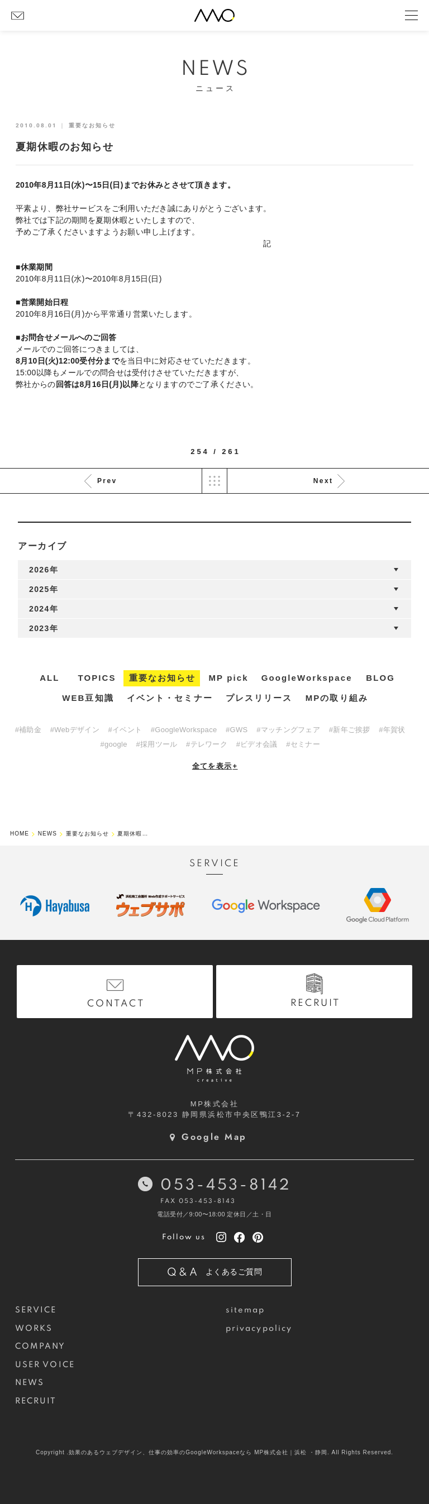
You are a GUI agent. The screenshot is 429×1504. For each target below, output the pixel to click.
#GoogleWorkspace (184, 729)
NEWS (29, 1383)
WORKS (34, 1329)
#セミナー (303, 744)
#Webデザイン (74, 729)
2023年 (43, 628)
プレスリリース (259, 698)
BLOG (380, 677)
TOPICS (97, 677)
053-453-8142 (225, 1185)
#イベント (125, 729)
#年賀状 (392, 729)
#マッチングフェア (288, 729)
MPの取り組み (337, 698)
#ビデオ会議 (257, 744)
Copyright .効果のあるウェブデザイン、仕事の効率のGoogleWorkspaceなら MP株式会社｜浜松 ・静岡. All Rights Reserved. (214, 1452)
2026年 (43, 569)
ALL (49, 677)
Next (323, 481)
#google (113, 744)
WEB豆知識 (88, 698)
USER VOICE (45, 1365)
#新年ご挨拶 (349, 729)
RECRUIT (36, 1401)
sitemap (245, 1310)
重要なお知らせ (162, 677)
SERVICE (36, 1310)
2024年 (43, 608)
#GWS (236, 729)
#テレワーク (206, 744)
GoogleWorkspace (306, 677)
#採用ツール (156, 744)
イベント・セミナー (170, 698)
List (214, 481)
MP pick (229, 677)
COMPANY (40, 1346)
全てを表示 (215, 766)
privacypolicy (259, 1329)
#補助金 (28, 729)
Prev (107, 481)
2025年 (43, 589)
